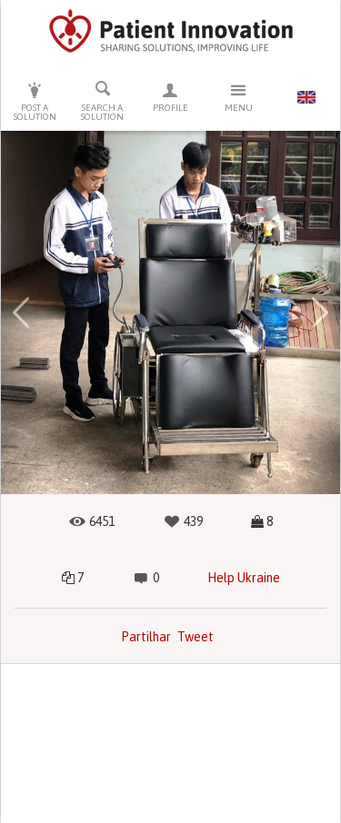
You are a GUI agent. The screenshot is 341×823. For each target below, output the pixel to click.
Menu (239, 97)
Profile (170, 97)
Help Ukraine (243, 577)
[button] (21, 312)
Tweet (195, 637)
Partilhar (146, 637)
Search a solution (103, 101)
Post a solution (35, 101)
